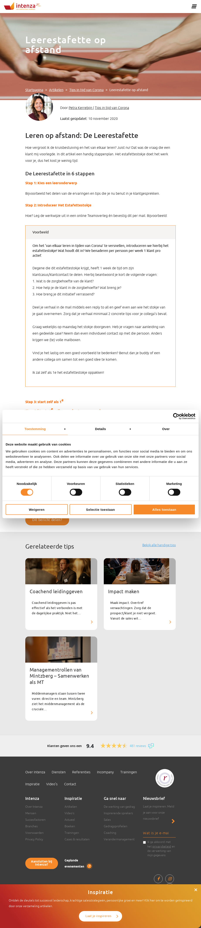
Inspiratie (32, 784)
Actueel (70, 819)
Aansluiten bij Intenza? (41, 863)
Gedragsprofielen (115, 826)
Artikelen (56, 90)
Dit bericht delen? (47, 520)
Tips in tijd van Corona (86, 90)
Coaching (110, 832)
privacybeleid (161, 846)
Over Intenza (35, 772)
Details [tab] (100, 429)
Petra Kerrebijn (81, 108)
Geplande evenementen (78, 864)
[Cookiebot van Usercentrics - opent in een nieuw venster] (176, 416)
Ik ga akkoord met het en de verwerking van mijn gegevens (161, 848)
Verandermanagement (119, 839)
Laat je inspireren (98, 916)
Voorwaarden (34, 832)
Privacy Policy (34, 839)
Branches (31, 826)
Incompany (105, 772)
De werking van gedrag (119, 806)
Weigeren (36, 509)
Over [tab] (166, 429)
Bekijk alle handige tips (159, 545)
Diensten (59, 772)
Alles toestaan (164, 509)
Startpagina (34, 90)
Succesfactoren (35, 819)
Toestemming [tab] (35, 429)
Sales (107, 819)
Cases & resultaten (77, 839)
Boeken (70, 826)
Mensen (30, 813)
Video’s (52, 784)
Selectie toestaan (100, 509)
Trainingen (128, 772)
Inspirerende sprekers (118, 813)
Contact (70, 784)
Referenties (81, 772)
